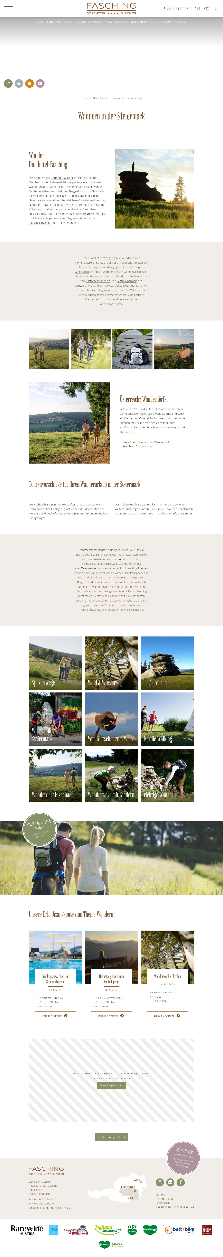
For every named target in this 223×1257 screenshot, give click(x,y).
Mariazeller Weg (83, 285)
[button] (216, 8)
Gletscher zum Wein (98, 281)
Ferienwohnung (59, 21)
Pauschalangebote (40, 223)
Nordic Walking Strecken (133, 568)
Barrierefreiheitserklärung (175, 1207)
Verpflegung (69, 218)
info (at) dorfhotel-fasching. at (54, 1207)
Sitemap (161, 1195)
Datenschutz (165, 1199)
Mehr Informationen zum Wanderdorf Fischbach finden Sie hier (146, 444)
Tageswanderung (91, 568)
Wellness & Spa (116, 21)
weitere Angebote (110, 1137)
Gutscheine (207, 8)
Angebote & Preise (88, 21)
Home (84, 98)
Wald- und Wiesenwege (108, 559)
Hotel (39, 21)
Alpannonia (131, 285)
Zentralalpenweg (127, 281)
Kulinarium (139, 21)
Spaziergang (98, 554)
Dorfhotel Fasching (62, 178)
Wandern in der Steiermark (127, 98)
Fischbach (35, 182)
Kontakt (181, 21)
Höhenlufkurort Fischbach (90, 262)
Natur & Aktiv (161, 21)
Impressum (163, 1203)
